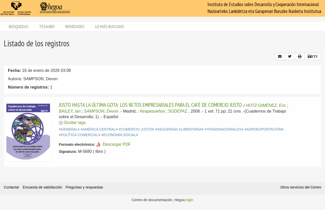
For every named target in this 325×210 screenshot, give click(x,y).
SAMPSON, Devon (101, 111)
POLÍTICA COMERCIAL (79, 135)
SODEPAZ (177, 111)
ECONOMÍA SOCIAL (119, 135)
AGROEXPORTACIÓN (264, 129)
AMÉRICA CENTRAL (99, 129)
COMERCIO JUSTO (136, 129)
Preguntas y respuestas (84, 187)
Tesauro (47, 26)
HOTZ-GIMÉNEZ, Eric (266, 105)
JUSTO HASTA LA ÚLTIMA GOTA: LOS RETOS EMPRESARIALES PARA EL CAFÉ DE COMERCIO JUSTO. (150, 104)
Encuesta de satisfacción (42, 187)
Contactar (11, 187)
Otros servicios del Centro (300, 187)
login (189, 200)
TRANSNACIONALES (224, 129)
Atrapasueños (152, 111)
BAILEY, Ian (70, 111)
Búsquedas (18, 26)
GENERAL (69, 129)
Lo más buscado (109, 26)
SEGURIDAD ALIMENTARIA (179, 129)
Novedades (75, 26)
